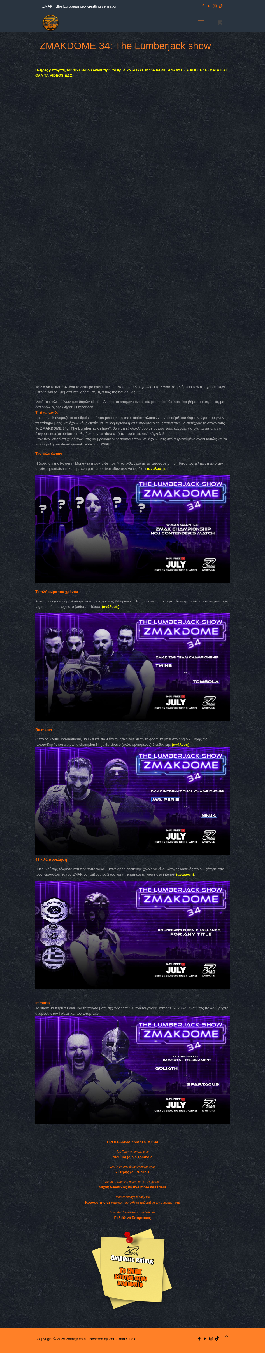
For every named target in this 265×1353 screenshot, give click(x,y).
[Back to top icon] (226, 1336)
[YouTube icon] (209, 6)
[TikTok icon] (220, 6)
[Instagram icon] (215, 6)
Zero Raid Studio (122, 1339)
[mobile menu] (201, 22)
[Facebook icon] (203, 6)
